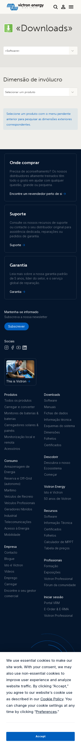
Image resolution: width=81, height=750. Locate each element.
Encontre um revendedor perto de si (38, 194)
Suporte (18, 245)
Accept (40, 736)
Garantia (18, 292)
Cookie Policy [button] (51, 699)
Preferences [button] (46, 712)
